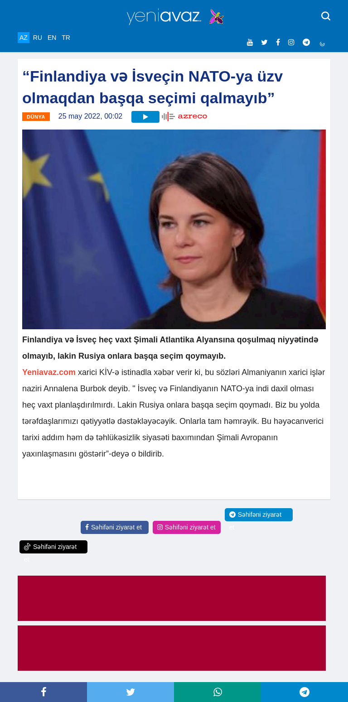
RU (37, 37)
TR (66, 37)
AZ (23, 37)
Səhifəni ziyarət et (113, 527)
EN (52, 37)
